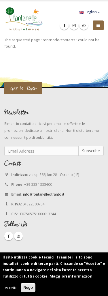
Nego (28, 288)
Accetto (11, 288)
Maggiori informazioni (72, 277)
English (89, 12)
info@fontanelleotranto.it (43, 194)
